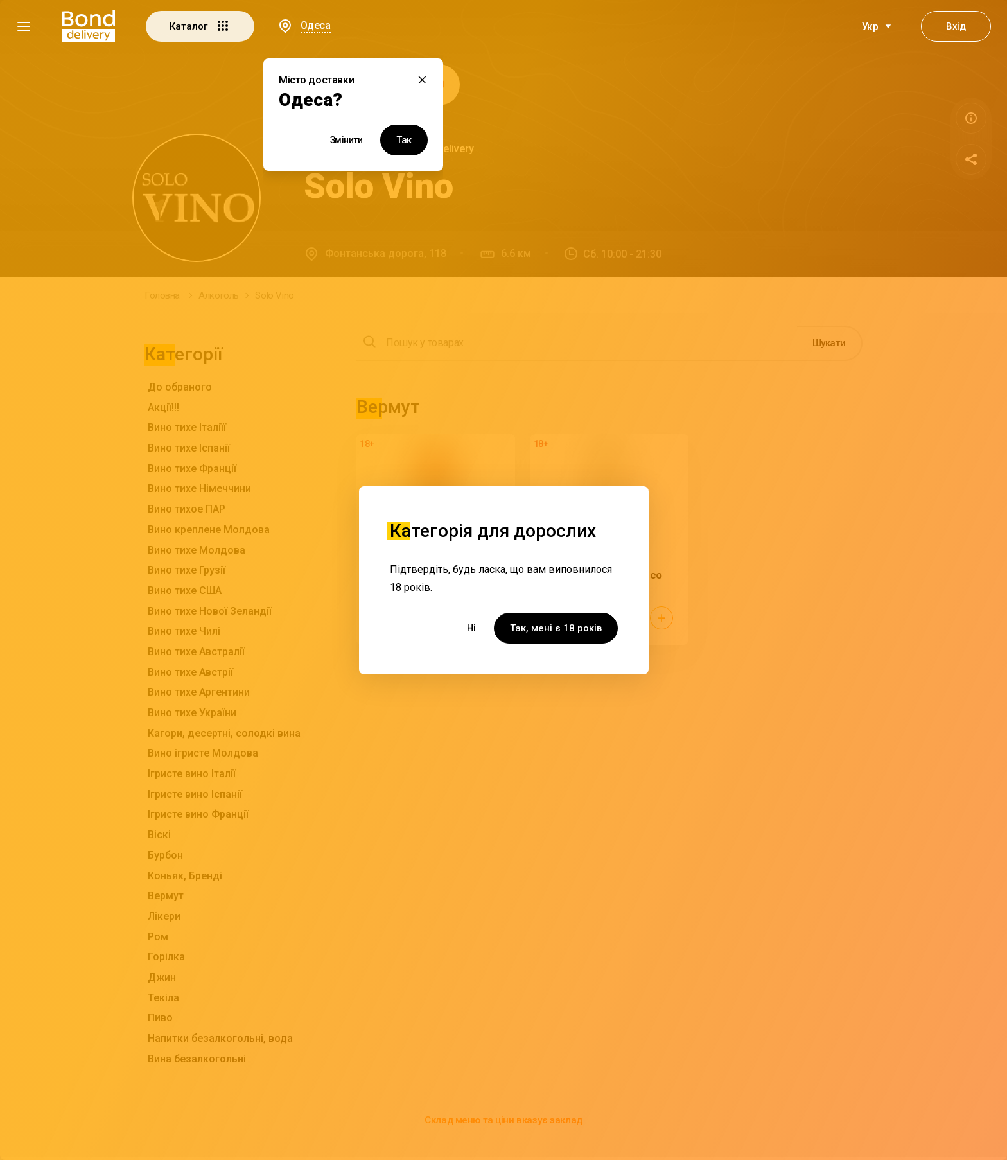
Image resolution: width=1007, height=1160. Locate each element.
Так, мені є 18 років (556, 628)
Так (404, 140)
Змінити (346, 140)
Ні (471, 628)
